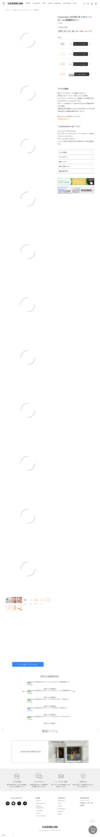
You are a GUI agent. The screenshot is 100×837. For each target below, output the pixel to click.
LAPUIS (38, 813)
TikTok (25, 803)
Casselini (38, 801)
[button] (24, 691)
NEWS (59, 814)
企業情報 (82, 805)
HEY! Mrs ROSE (40, 816)
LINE (13, 803)
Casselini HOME (41, 803)
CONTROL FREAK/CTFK (39, 807)
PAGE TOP (92, 821)
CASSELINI (15, 3)
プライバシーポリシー (85, 800)
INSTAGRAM (8, 803)
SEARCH (84, 3)
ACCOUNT (91, 3)
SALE (74, 3)
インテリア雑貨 (13, 10)
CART (95, 3)
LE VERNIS (39, 810)
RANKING (58, 3)
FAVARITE (88, 3)
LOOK (44, 3)
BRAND (28, 3)
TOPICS (50, 3)
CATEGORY (36, 3)
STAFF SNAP (67, 3)
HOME (7, 10)
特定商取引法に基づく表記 (86, 803)
